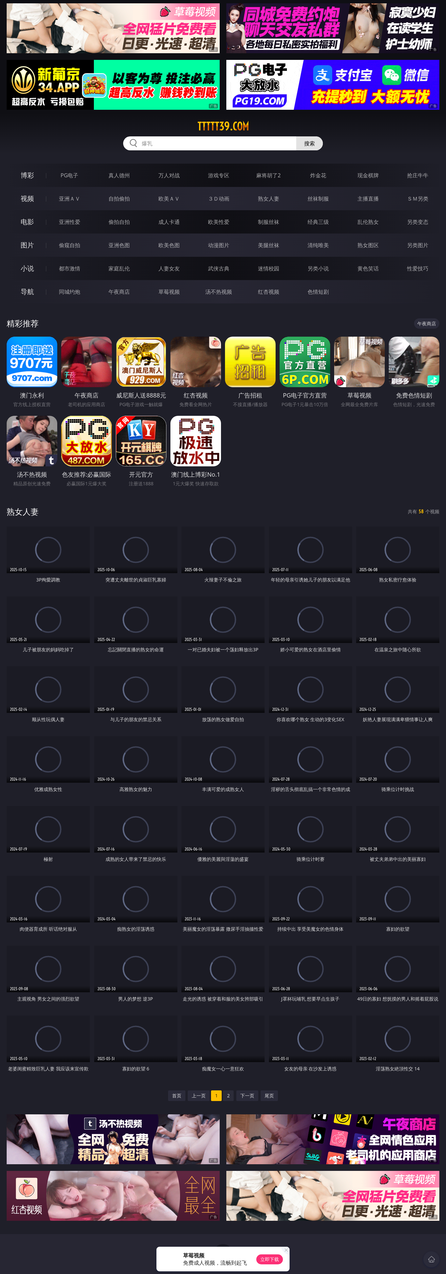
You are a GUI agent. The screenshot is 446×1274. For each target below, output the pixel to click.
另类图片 (417, 245)
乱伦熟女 (368, 222)
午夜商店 (119, 291)
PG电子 (69, 175)
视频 (27, 198)
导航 (27, 291)
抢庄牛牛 (417, 175)
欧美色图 (169, 245)
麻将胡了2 (268, 175)
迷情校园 (268, 268)
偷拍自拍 (119, 222)
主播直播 (368, 198)
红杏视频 (268, 291)
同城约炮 (69, 291)
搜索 (309, 143)
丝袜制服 (318, 198)
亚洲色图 (119, 245)
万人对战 (169, 175)
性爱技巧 (417, 268)
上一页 (199, 1095)
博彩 (27, 175)
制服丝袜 (268, 222)
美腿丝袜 (268, 245)
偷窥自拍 (69, 245)
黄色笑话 (368, 268)
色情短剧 (318, 291)
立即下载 (269, 1259)
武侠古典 (218, 268)
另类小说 (318, 268)
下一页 (247, 1095)
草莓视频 (169, 291)
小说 (27, 268)
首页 (176, 1095)
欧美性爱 (218, 222)
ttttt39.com (223, 126)
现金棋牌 (368, 175)
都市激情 (69, 268)
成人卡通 (169, 222)
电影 (27, 221)
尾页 (269, 1095)
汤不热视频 (218, 291)
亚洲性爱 (69, 222)
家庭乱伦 (119, 268)
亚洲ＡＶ (69, 198)
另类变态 (417, 222)
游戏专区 (218, 175)
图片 (27, 244)
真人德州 (119, 175)
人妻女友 (169, 268)
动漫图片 (218, 245)
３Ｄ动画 (218, 198)
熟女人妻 (268, 198)
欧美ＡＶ (169, 198)
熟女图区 (368, 245)
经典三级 (318, 222)
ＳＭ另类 (417, 198)
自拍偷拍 (119, 198)
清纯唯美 (318, 245)
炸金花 (318, 175)
